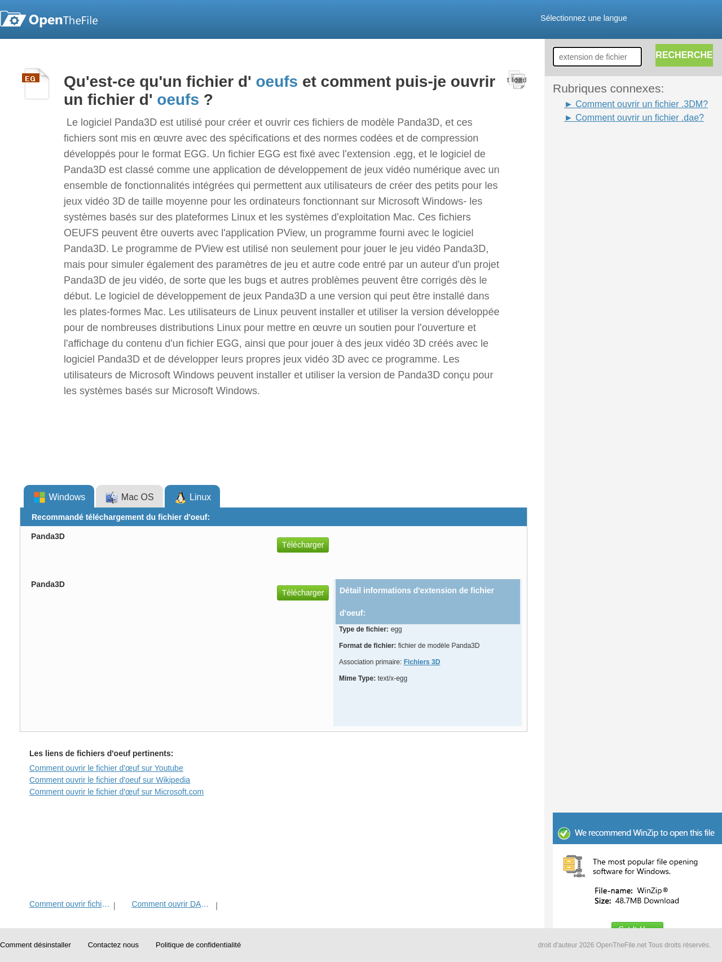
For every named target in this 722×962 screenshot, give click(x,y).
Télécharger (303, 544)
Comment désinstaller (35, 945)
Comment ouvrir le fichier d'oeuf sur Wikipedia (109, 779)
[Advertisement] (598, 294)
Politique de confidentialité (198, 945)
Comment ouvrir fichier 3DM (70, 903)
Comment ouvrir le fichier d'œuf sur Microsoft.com (116, 791)
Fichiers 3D (422, 662)
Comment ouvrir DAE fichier (172, 903)
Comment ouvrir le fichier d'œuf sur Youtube (106, 768)
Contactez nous (113, 945)
